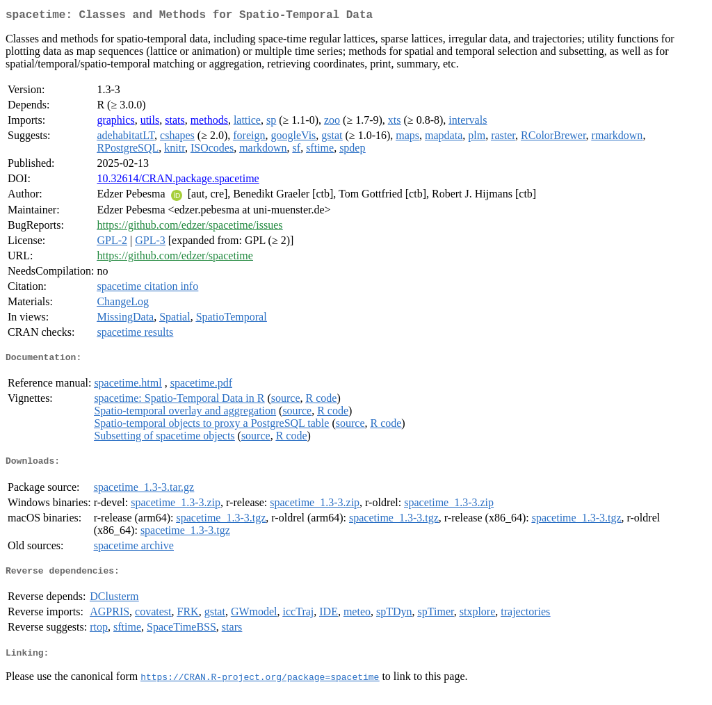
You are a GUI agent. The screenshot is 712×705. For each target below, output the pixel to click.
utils (150, 123)
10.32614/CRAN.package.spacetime (178, 181)
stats (174, 123)
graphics (115, 123)
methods (209, 123)
